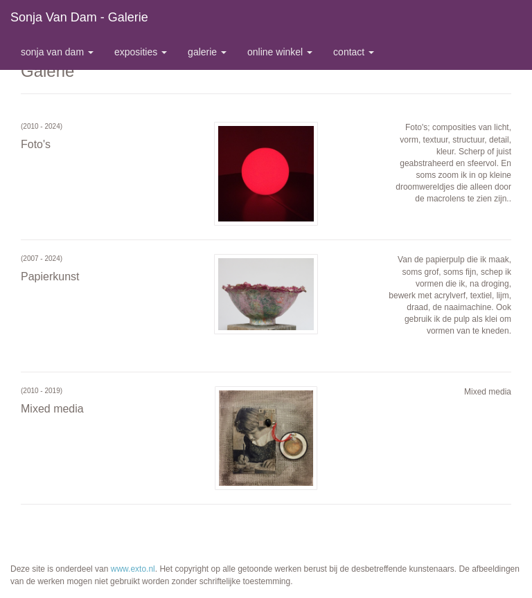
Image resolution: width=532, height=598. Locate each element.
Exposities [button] (140, 51)
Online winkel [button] (279, 51)
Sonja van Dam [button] (57, 51)
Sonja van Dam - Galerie (79, 17)
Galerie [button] (207, 51)
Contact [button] (353, 51)
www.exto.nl (133, 569)
